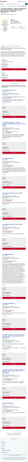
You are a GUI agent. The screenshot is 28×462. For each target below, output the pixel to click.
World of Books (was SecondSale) (11, 96)
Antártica (6, 310)
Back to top (14, 438)
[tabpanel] (14, 52)
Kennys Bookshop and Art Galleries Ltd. (12, 343)
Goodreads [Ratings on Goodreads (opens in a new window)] (14, 14)
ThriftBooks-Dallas (8, 131)
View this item (3, 62)
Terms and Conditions (16, 455)
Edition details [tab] (17, 46)
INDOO (6, 199)
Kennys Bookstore (8, 378)
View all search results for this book (14, 434)
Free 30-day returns (14, 83)
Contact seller (4, 103)
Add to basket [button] (14, 69)
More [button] (24, 56)
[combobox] (15, 4)
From (14, 27)
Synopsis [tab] (3, 46)
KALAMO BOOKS (8, 409)
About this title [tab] (9, 46)
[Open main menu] (2, 4)
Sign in (23, 1)
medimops (6, 165)
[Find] (26, 4)
